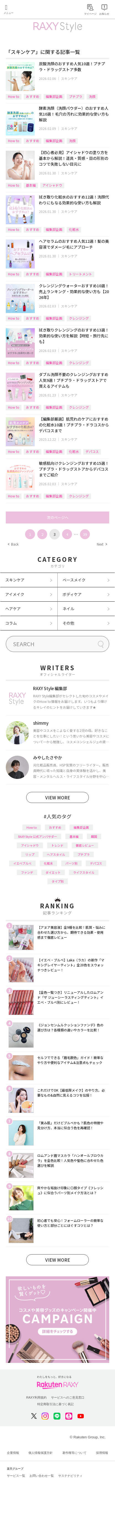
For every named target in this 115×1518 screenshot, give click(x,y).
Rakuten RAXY (29, 9)
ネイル (68, 608)
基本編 (31, 185)
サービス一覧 (16, 1475)
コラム (11, 623)
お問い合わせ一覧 (42, 1475)
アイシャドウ (52, 185)
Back (13, 544)
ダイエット (53, 872)
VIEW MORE (57, 797)
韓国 (94, 836)
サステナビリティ (70, 1475)
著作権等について (74, 1452)
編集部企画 (54, 96)
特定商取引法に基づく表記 (55, 1404)
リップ (29, 854)
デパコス (92, 451)
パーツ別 (71, 863)
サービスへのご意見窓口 (67, 1397)
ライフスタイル (83, 872)
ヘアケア (13, 608)
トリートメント (80, 274)
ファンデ (27, 872)
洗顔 (92, 96)
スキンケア (69, 78)
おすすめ (32, 96)
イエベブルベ (22, 863)
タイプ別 (58, 881)
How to (13, 96)
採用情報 (102, 1452)
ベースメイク (74, 580)
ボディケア (72, 594)
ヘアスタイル (56, 854)
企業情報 (13, 1452)
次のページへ (57, 517)
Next (102, 544)
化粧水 (74, 229)
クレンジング (79, 318)
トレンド (57, 845)
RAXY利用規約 (36, 1397)
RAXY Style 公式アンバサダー (37, 836)
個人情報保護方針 (40, 1452)
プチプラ (75, 96)
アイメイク (14, 594)
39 (85, 534)
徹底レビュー (85, 845)
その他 (68, 623)
